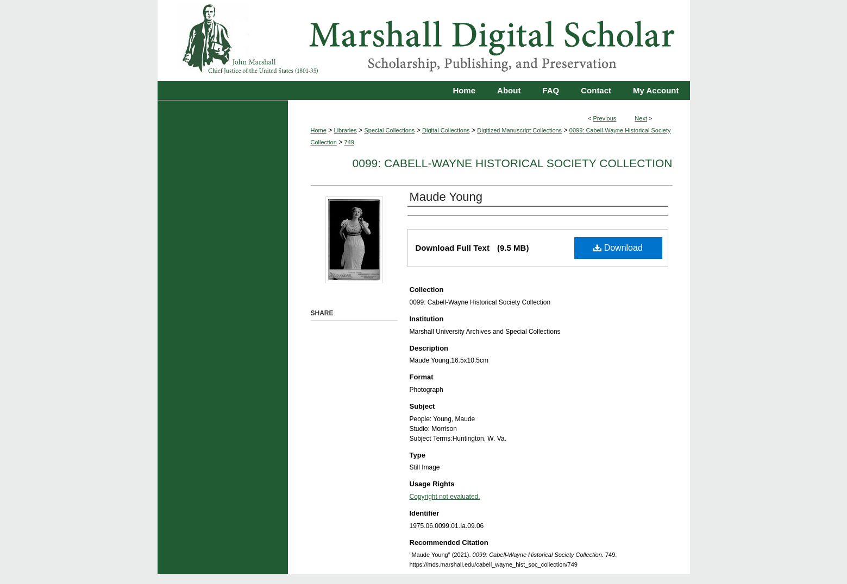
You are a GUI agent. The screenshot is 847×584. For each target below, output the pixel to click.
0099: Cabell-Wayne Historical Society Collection (513, 163)
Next (641, 118)
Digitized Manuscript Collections (519, 130)
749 (349, 142)
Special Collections (389, 130)
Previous (605, 118)
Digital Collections (445, 130)
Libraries (345, 130)
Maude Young (446, 197)
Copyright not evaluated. (445, 496)
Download (618, 247)
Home (319, 130)
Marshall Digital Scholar (424, 40)
